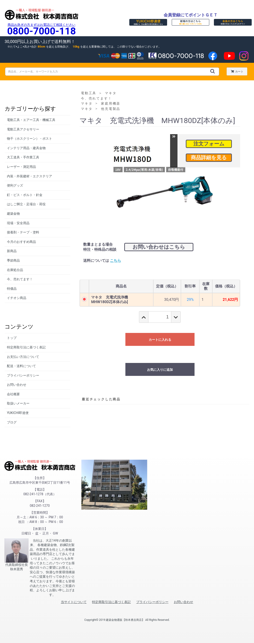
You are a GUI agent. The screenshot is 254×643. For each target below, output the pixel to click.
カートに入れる (160, 339)
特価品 (12, 288)
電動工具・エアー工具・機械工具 (31, 120)
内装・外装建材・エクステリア (29, 176)
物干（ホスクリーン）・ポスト (29, 138)
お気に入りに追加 (160, 369)
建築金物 (13, 213)
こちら (115, 260)
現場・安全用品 (18, 223)
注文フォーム (208, 144)
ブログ (12, 422)
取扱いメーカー (18, 403)
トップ (12, 338)
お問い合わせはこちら (159, 247)
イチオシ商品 (16, 298)
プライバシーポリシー (23, 375)
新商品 (12, 251)
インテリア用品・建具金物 (26, 148)
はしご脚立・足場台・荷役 (26, 204)
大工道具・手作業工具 (23, 157)
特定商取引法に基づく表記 (26, 347)
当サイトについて (74, 602)
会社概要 (13, 394)
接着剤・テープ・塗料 (23, 232)
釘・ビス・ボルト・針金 (24, 195)
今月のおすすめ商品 (21, 242)
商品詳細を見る (209, 157)
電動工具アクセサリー (23, 129)
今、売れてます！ (20, 279)
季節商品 (13, 260)
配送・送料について (21, 366)
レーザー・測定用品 (21, 167)
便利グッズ (15, 185)
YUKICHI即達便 (18, 413)
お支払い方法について (23, 357)
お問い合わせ (16, 384)
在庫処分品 (15, 270)
